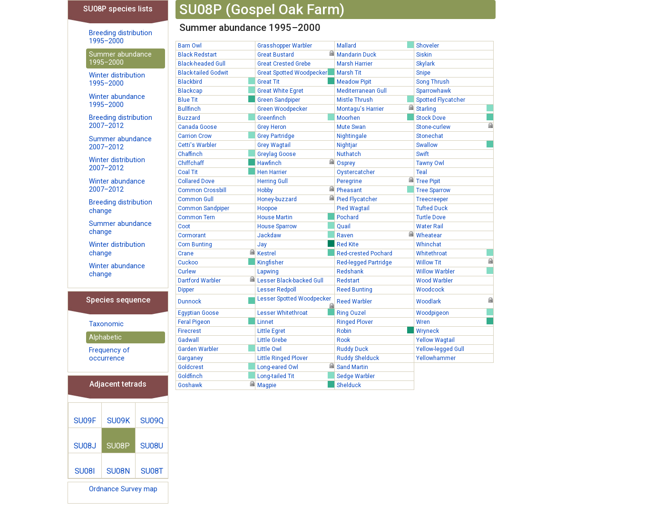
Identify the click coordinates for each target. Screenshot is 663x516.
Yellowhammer (436, 358)
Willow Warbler (454, 271)
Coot (184, 226)
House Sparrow (295, 226)
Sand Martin (352, 367)
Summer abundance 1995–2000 (120, 58)
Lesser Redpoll (276, 289)
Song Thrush (432, 81)
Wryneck (427, 331)
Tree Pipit (428, 181)
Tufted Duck (432, 208)
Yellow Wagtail (435, 340)
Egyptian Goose (198, 313)
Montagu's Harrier (375, 108)
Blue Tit (216, 99)
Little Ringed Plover (282, 358)
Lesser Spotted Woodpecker (295, 299)
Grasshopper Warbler (284, 45)
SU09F (85, 420)
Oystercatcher (356, 172)
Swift (422, 154)
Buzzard (216, 117)
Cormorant (192, 235)
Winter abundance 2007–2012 (117, 185)
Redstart (348, 280)
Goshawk (216, 385)
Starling (454, 108)
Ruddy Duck (352, 349)
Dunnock (216, 301)
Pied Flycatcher (357, 199)
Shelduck (349, 385)
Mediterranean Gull (362, 91)
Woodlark (454, 301)
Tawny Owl (430, 163)
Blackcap (216, 90)
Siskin (424, 54)
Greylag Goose (276, 154)
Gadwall (188, 340)
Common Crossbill (202, 190)
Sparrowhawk (433, 91)
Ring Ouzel (351, 313)
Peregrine (375, 181)
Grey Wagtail (274, 145)
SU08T (152, 471)
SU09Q (152, 420)
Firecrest (189, 331)
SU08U (151, 445)
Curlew (187, 271)
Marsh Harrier (354, 63)
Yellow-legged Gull (440, 349)
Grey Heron (271, 127)
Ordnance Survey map (123, 489)
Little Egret (271, 331)
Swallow (454, 144)
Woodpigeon (454, 312)
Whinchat (428, 244)
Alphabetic (105, 337)
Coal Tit (216, 171)
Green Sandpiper (278, 100)
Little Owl (269, 349)
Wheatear (429, 235)
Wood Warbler (434, 280)
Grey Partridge (275, 136)
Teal (421, 172)
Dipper (186, 289)
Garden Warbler (216, 348)
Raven (375, 235)
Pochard (348, 217)
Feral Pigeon (216, 321)
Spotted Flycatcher (440, 100)
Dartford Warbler (216, 280)
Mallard (375, 45)
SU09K (118, 420)
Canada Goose (197, 127)
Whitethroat (454, 253)
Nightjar (347, 145)
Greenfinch (295, 117)
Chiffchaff (216, 162)
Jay (295, 244)
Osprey (346, 163)
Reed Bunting (354, 289)
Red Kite (348, 244)
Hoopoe (267, 208)
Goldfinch (216, 376)
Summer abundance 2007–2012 (120, 143)
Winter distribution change (117, 249)
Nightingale (352, 136)
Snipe (423, 72)
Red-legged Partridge (364, 262)
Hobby (295, 190)
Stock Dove (454, 117)
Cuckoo (216, 262)
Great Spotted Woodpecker (295, 72)
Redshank (350, 271)
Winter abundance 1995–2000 (117, 101)
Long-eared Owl (295, 366)
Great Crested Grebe (284, 63)
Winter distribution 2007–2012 (117, 164)
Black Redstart (197, 54)
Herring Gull (272, 181)
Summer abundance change (120, 228)
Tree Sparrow (433, 190)
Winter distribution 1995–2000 (117, 79)
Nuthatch (349, 154)
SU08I (85, 471)
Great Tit (295, 81)
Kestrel (295, 253)
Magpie (295, 385)
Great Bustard (295, 54)
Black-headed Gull (201, 63)
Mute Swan (351, 127)
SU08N (118, 471)
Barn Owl (190, 45)
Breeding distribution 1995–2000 (120, 37)
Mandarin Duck (356, 54)
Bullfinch (189, 109)
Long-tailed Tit (295, 376)
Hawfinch (295, 162)
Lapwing (268, 271)
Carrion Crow (216, 135)
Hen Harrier (272, 172)
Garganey (190, 358)
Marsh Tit (349, 72)
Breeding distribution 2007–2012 (120, 122)
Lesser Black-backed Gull (290, 280)
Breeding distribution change (120, 206)
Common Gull (196, 199)
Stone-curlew (454, 126)
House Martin (295, 217)
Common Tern (196, 217)
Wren (454, 321)
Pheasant (375, 190)
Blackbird (216, 81)
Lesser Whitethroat (295, 312)
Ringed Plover (355, 322)
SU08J (85, 445)
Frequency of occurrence (109, 354)
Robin (375, 330)
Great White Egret (280, 91)
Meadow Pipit (354, 81)
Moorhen (375, 117)
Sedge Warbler (356, 376)
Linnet (265, 322)
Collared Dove (196, 181)
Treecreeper (432, 199)
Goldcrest (216, 366)
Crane (216, 253)
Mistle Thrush (375, 99)
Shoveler (427, 45)
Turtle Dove (431, 217)
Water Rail (429, 226)
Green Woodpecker (282, 109)
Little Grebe (272, 340)
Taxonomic (106, 324)
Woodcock (430, 289)
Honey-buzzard (295, 199)
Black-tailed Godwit (203, 72)
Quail (344, 226)
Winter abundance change (117, 270)
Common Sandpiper (203, 208)
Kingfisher (270, 262)
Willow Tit (454, 262)
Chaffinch (216, 153)
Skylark (425, 63)
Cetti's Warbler (197, 145)
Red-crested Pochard (364, 253)
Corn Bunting (195, 244)
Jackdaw (295, 235)
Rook (343, 340)
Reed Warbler (354, 301)
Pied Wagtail (353, 208)
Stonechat (429, 136)
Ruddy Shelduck (358, 358)
